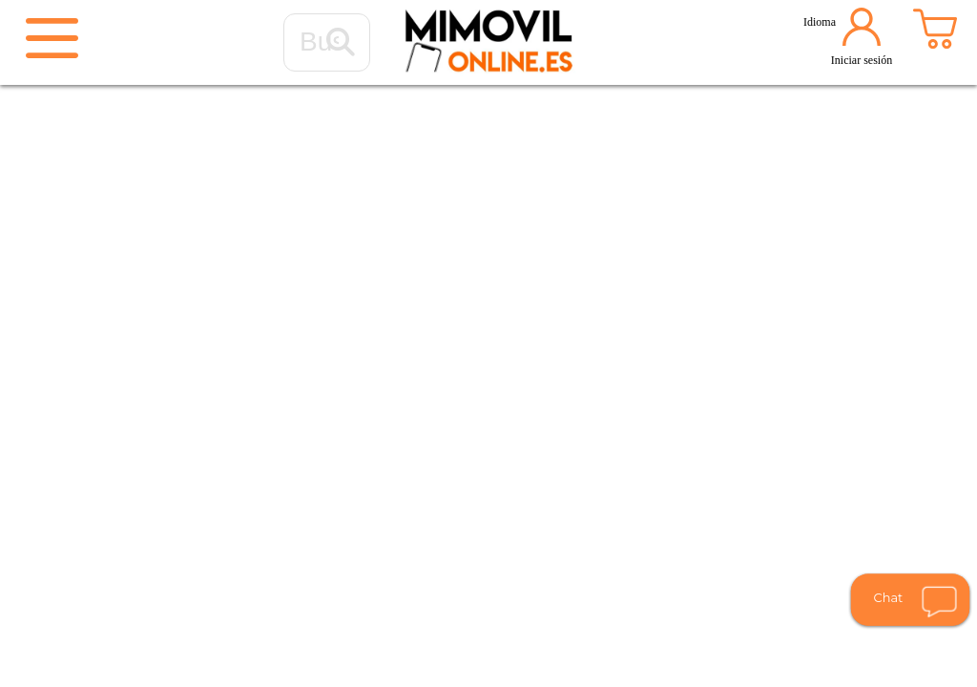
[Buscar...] (340, 43)
